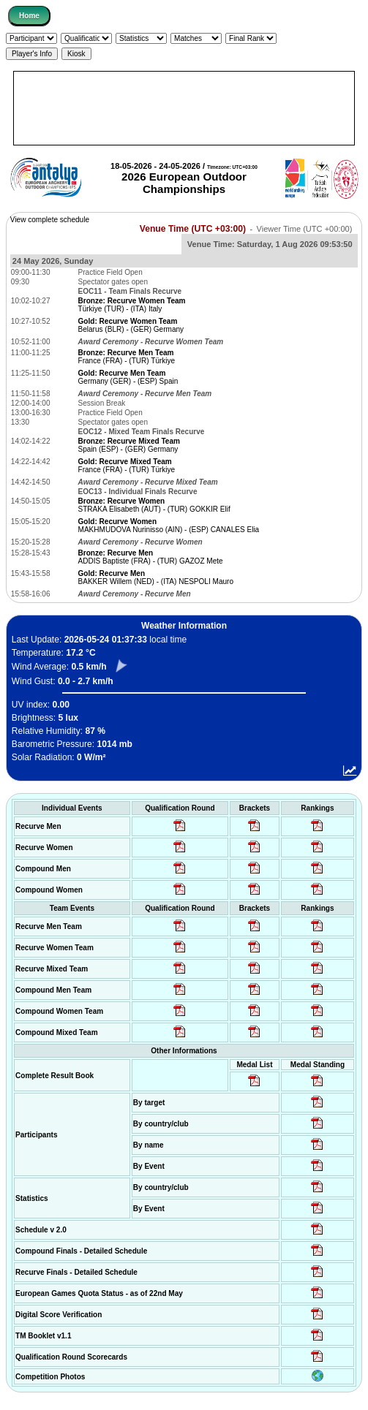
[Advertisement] (184, 108)
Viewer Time (305, 228)
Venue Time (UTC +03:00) (193, 229)
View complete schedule (49, 220)
